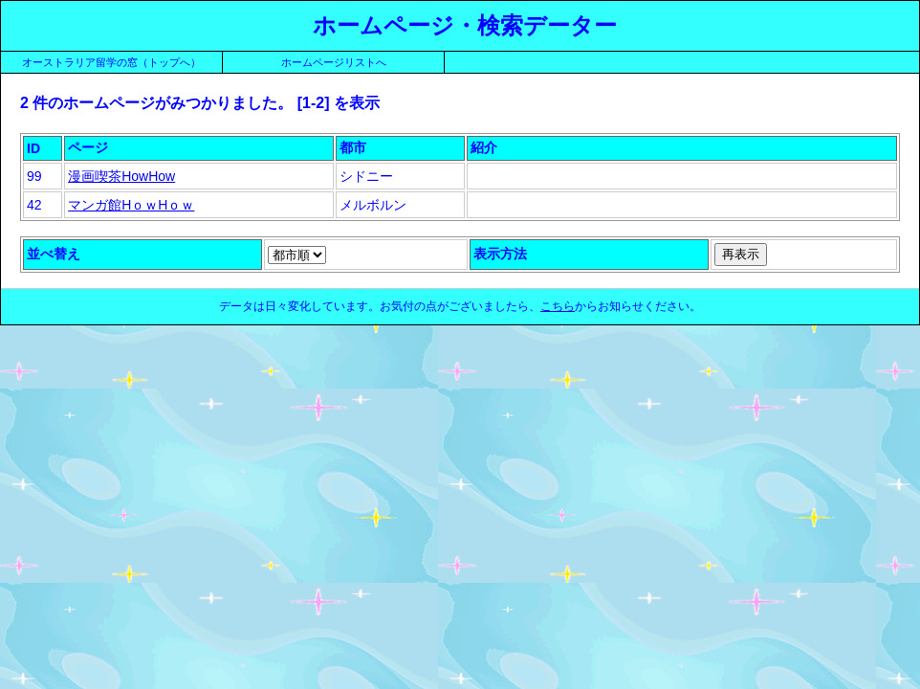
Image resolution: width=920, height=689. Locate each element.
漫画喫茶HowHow (121, 176)
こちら (557, 306)
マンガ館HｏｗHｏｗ (131, 204)
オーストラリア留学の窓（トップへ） (111, 62)
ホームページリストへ (333, 62)
